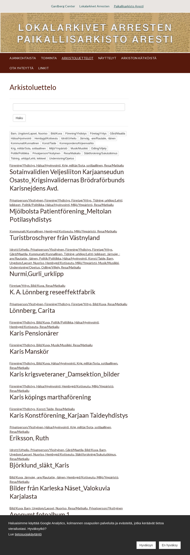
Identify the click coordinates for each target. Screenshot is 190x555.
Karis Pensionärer (34, 333)
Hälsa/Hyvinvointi (21, 138)
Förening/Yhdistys (76, 133)
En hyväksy (170, 545)
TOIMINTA (49, 58)
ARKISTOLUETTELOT (77, 58)
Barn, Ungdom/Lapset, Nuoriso (29, 133)
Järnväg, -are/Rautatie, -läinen (97, 138)
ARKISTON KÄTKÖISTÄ (138, 58)
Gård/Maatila (117, 133)
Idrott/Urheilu (69, 138)
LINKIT (43, 68)
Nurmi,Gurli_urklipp (36, 273)
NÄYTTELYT (107, 58)
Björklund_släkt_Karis (39, 465)
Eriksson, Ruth (29, 438)
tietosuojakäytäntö (28, 534)
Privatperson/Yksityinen (46, 153)
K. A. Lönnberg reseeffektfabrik (52, 292)
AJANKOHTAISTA (23, 58)
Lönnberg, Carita (32, 310)
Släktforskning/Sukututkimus (100, 153)
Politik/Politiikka (20, 153)
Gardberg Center (63, 6)
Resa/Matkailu (72, 153)
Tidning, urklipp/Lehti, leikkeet (28, 158)
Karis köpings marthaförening (50, 397)
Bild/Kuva (56, 133)
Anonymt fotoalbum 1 (40, 514)
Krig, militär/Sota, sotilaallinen (28, 148)
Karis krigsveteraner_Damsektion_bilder (65, 374)
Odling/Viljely (99, 148)
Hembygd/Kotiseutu (46, 138)
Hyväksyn (146, 545)
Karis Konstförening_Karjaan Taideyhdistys (69, 415)
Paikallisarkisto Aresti (129, 6)
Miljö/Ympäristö (58, 148)
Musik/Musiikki (79, 148)
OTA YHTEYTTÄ (22, 68)
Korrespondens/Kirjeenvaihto (76, 143)
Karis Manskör (29, 351)
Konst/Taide (49, 143)
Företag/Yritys (98, 133)
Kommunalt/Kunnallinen (25, 143)
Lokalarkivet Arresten (94, 6)
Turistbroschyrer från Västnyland (55, 237)
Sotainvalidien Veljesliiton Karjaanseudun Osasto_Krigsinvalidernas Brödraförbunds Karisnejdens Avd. (67, 180)
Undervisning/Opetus (61, 158)
